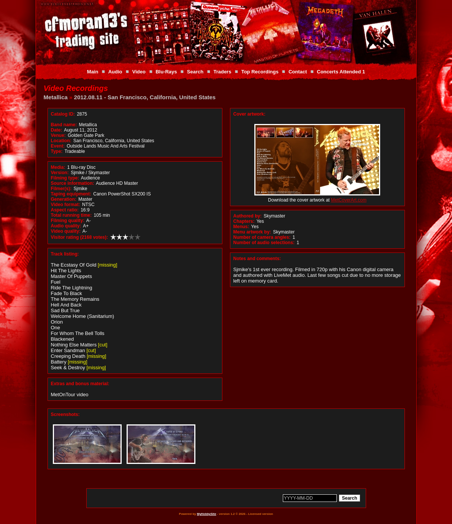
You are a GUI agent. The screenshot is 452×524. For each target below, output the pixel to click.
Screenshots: (65, 414)
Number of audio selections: (264, 242)
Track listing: (65, 254)
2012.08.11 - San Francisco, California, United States (145, 97)
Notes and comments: (257, 258)
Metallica (56, 97)
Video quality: (66, 231)
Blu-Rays (166, 72)
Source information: (72, 183)
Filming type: (65, 178)
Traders (222, 72)
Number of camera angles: (262, 237)
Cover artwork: (249, 114)
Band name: (64, 124)
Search (195, 72)
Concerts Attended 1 (341, 72)
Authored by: (247, 216)
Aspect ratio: (65, 210)
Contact (298, 72)
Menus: (241, 226)
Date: (56, 130)
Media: (58, 167)
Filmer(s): (61, 188)
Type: (57, 151)
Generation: (63, 199)
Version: (60, 172)
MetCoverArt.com (348, 200)
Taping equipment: (71, 194)
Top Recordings (260, 72)
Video (139, 72)
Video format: (65, 204)
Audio (115, 72)
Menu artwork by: (252, 232)
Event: (58, 146)
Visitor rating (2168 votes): (79, 237)
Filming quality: (68, 220)
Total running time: (71, 215)
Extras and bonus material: (80, 383)
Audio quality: (66, 226)
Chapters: (244, 221)
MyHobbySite (206, 514)
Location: (61, 140)
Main (92, 72)
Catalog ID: (63, 114)
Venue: (58, 135)
